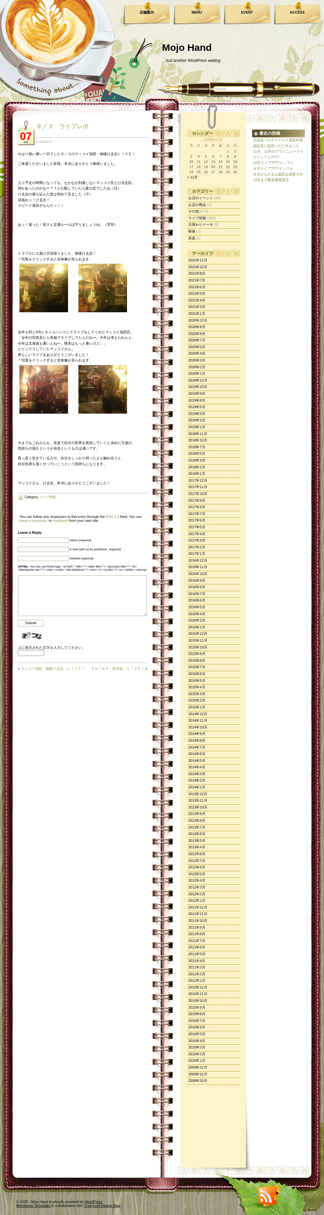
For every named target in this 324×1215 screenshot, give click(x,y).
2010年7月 (196, 1021)
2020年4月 (196, 353)
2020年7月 (196, 340)
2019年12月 (197, 380)
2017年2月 (196, 547)
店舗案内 (147, 12)
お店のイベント (200, 198)
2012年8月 (196, 854)
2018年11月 (197, 434)
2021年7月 (196, 280)
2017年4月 (196, 534)
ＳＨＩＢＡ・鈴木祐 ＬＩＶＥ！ (118, 669)
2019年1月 (196, 427)
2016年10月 (197, 574)
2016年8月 (196, 587)
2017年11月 (197, 487)
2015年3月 (196, 694)
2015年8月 (196, 660)
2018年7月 (196, 447)
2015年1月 (196, 707)
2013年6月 (196, 834)
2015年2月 (196, 700)
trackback (60, 520)
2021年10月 (197, 267)
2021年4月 (196, 300)
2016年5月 (196, 607)
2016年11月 (197, 567)
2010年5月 (196, 1034)
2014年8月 (196, 740)
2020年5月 (196, 347)
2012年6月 (196, 867)
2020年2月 (196, 367)
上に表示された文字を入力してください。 (52, 647)
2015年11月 (197, 640)
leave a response (33, 520)
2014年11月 (197, 720)
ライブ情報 (197, 218)
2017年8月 (196, 507)
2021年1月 (196, 313)
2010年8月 (196, 1014)
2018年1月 (196, 474)
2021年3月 (196, 307)
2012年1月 (196, 900)
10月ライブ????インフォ (273, 163)
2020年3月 (196, 360)
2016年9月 (196, 580)
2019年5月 (196, 407)
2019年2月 (196, 420)
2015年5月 (196, 680)
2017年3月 (196, 540)
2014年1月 (196, 787)
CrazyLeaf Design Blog (102, 1206)
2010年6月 (196, 1027)
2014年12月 (197, 714)
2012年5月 (196, 874)
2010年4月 (196, 1041)
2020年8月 (196, 334)
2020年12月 (197, 320)
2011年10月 (197, 921)
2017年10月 (197, 494)
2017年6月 (196, 520)
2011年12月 (197, 907)
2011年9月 (196, 927)
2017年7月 (196, 514)
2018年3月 (196, 460)
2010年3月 (196, 1047)
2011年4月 (196, 961)
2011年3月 (196, 967)
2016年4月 (196, 614)
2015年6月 (196, 674)
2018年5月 (196, 453)
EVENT (247, 12)
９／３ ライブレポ (62, 126)
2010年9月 (196, 1007)
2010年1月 (196, 1060)
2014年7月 (196, 747)
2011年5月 (196, 954)
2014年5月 (196, 760)
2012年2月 (196, 894)
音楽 (191, 238)
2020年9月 (196, 327)
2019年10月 (197, 387)
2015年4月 (196, 687)
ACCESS (297, 12)
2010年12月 (197, 987)
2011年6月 (196, 947)
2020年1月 (196, 373)
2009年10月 (197, 1081)
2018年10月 (197, 440)
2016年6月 (196, 600)
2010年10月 (197, 1001)
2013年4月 (196, 847)
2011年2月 (196, 974)
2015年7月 (196, 667)
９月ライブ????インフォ (273, 168)
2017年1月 (196, 554)
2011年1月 (196, 980)
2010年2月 (196, 1054)
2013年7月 (196, 827)
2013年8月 (196, 820)
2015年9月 (196, 654)
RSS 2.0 (112, 517)
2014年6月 (196, 754)
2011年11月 (197, 914)
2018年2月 (196, 467)
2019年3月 (196, 414)
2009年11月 (197, 1074)
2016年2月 (196, 620)
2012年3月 (196, 887)
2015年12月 (197, 634)
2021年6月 (196, 287)
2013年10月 (197, 807)
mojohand (44, 141)
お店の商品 (197, 205)
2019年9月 (196, 393)
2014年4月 (196, 767)
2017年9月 (196, 500)
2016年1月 (196, 627)
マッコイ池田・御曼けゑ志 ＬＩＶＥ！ (53, 669)
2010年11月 (197, 994)
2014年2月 (196, 780)
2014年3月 (196, 774)
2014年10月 (197, 727)
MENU (196, 12)
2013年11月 (197, 800)
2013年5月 (196, 840)
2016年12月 (197, 560)
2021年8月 (196, 273)
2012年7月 (196, 861)
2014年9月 (196, 734)
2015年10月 (197, 647)
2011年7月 (196, 941)
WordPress (93, 1202)
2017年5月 (196, 527)
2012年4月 (196, 880)
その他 (193, 211)
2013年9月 (196, 814)
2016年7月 (196, 594)
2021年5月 (196, 293)
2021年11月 (197, 260)
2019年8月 (196, 400)
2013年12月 (197, 794)
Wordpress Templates (33, 1206)
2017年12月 (197, 480)
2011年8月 (196, 934)
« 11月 (192, 177)
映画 (191, 231)
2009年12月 (197, 1067)
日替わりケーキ (200, 224)
